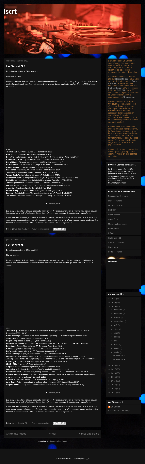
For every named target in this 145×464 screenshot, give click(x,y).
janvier (117, 352)
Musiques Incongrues (117, 224)
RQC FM (121, 90)
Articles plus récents (16, 434)
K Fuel (111, 233)
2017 (113, 369)
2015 (113, 377)
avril (116, 341)
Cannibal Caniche (116, 242)
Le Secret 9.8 (15, 245)
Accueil (52, 434)
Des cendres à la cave (118, 196)
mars (116, 344)
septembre (118, 321)
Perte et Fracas (115, 252)
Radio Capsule (114, 238)
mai (115, 337)
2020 (113, 302)
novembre (118, 314)
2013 (113, 385)
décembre (118, 310)
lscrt (10, 11)
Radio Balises (121, 79)
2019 (113, 306)
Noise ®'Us (113, 219)
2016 (113, 373)
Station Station (115, 88)
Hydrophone (113, 228)
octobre (117, 317)
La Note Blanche (115, 205)
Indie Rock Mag (115, 201)
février (117, 348)
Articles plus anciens (89, 434)
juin (115, 333)
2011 (113, 392)
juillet (116, 329)
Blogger (86, 458)
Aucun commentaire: (40, 229)
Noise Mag (113, 247)
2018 (113, 365)
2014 (113, 381)
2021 (113, 299)
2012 (113, 388)
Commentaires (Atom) (58, 441)
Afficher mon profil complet (120, 410)
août (116, 325)
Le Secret (115, 407)
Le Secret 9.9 (15, 66)
